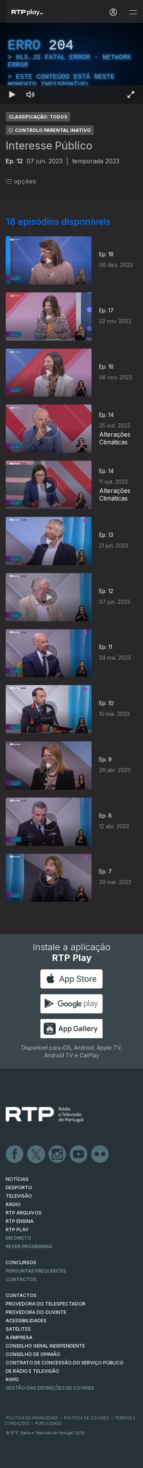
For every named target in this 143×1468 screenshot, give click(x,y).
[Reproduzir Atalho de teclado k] (12, 94)
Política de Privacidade (32, 1418)
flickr (100, 1154)
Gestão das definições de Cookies (50, 1388)
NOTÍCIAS (17, 1179)
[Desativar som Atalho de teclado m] (30, 94)
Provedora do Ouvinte (36, 1312)
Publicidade (48, 1423)
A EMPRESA (19, 1337)
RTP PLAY (17, 1229)
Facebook (15, 1154)
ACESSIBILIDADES (26, 1320)
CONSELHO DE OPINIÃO (33, 1354)
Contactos (21, 1279)
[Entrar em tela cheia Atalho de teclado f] (131, 94)
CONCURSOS (21, 1262)
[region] (71, 63)
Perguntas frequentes (36, 1271)
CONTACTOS (21, 1295)
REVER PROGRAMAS (29, 1246)
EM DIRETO (18, 1238)
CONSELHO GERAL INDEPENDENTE (45, 1346)
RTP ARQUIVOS (24, 1213)
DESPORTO (19, 1187)
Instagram (57, 1154)
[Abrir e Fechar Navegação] (133, 12)
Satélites (18, 1329)
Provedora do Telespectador (45, 1304)
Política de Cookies (86, 1418)
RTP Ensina (20, 1221)
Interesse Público (49, 145)
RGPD (12, 1379)
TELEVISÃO (19, 1196)
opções (21, 181)
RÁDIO (13, 1204)
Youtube (79, 1154)
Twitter (36, 1154)
